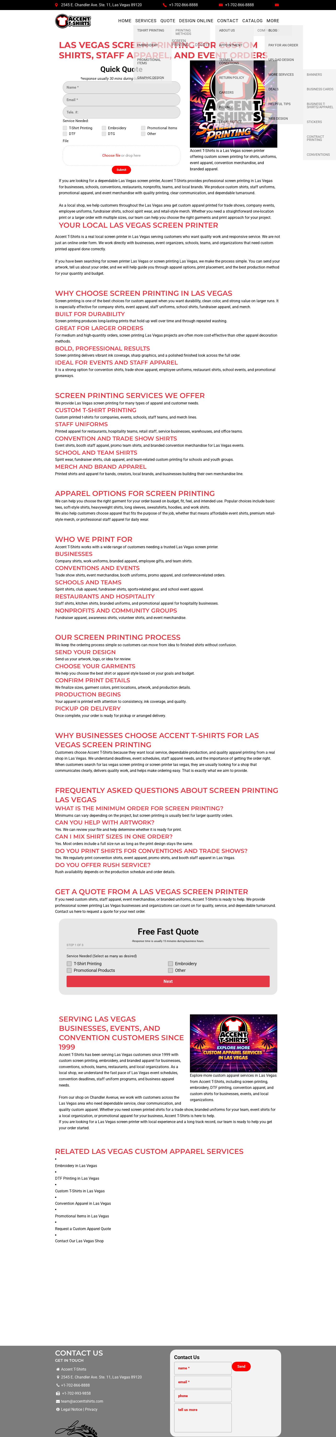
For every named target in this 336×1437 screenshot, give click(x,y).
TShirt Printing (61, 1372)
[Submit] (121, 170)
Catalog (252, 20)
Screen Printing (89, 1372)
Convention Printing (226, 1372)
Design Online (196, 20)
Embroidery (114, 1372)
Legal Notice (71, 1333)
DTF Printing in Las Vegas (79, 1102)
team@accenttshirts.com (82, 1325)
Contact (228, 20)
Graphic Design (258, 1372)
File (65, 141)
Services (146, 20)
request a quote (100, 911)
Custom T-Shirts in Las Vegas (82, 1115)
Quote (167, 20)
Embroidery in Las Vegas (78, 1089)
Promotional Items (190, 1372)
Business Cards (303, 1372)
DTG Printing (161, 1372)
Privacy (91, 1333)
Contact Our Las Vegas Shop (79, 1165)
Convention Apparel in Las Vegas (83, 1127)
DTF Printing (137, 1372)
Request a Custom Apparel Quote (85, 1152)
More (273, 20)
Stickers (281, 1372)
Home (124, 20)
